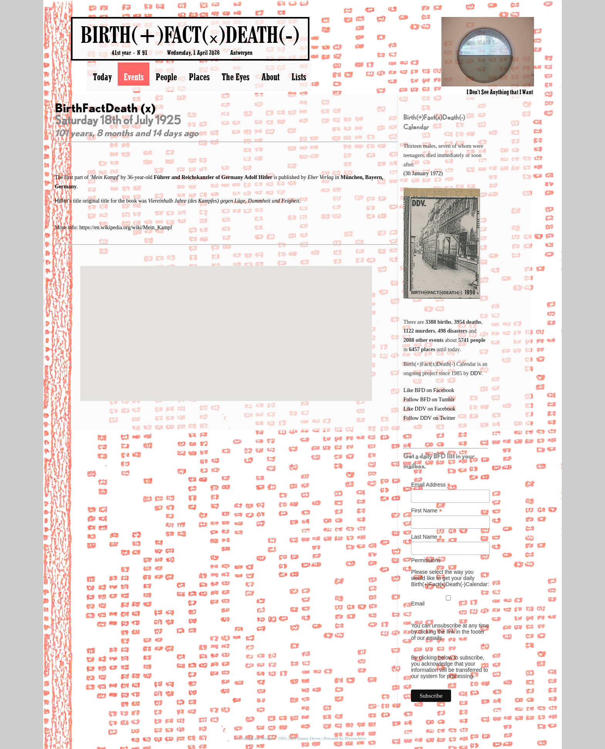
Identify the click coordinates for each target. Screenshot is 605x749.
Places (199, 77)
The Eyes (235, 77)
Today (102, 77)
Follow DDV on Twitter (429, 418)
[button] (226, 326)
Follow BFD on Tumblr (429, 399)
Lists (298, 77)
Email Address (430, 485)
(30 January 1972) (423, 173)
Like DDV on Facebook (429, 409)
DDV (475, 373)
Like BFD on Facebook (428, 390)
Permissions (425, 560)
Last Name (426, 537)
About (270, 77)
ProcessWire (355, 738)
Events (133, 77)
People (166, 77)
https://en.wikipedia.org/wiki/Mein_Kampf (125, 227)
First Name (426, 510)
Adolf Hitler (259, 177)
